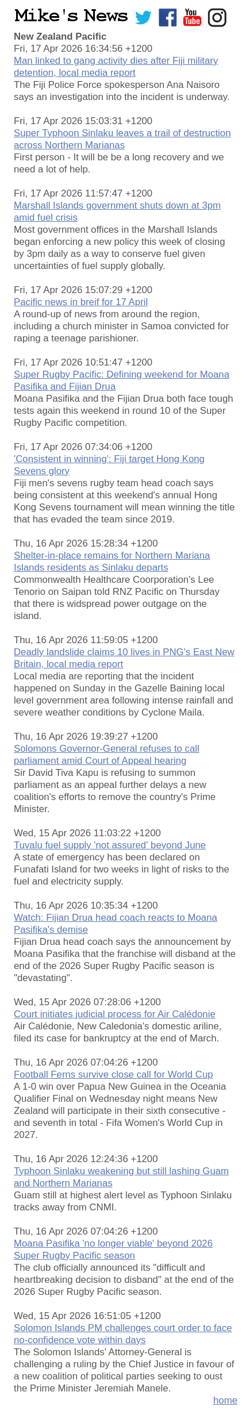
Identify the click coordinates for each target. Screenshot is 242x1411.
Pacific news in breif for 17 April (81, 302)
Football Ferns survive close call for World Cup (113, 1074)
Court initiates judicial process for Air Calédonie (115, 1014)
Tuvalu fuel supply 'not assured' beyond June (110, 845)
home (225, 1400)
